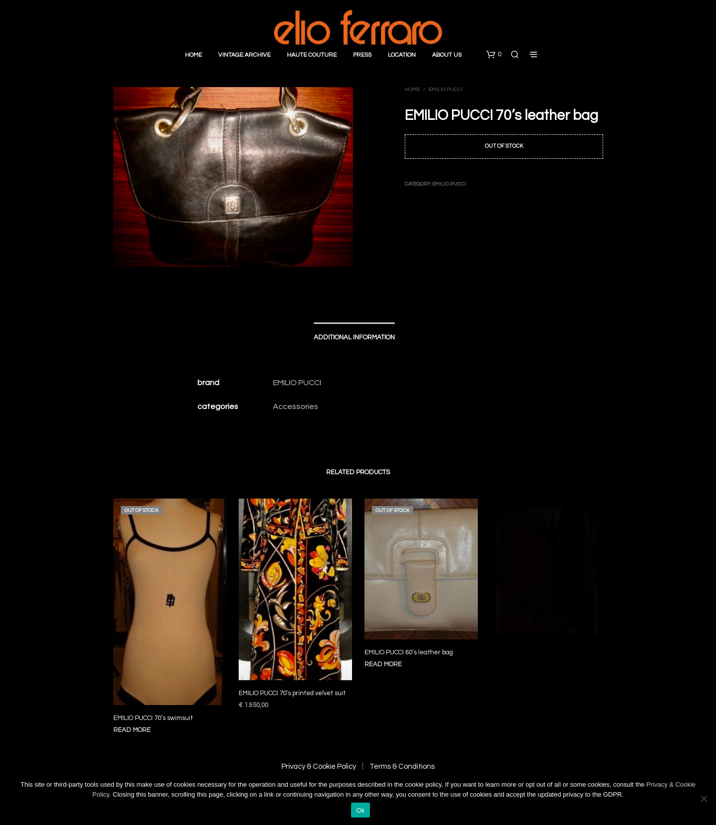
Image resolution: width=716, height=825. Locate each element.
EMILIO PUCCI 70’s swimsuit (153, 718)
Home (193, 55)
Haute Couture (312, 55)
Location (402, 55)
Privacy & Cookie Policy (318, 766)
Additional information (354, 337)
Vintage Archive (244, 55)
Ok (360, 810)
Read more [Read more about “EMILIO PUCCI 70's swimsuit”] (132, 729)
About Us (446, 55)
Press (362, 55)
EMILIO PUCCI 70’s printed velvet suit (292, 687)
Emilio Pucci (445, 89)
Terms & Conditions (402, 766)
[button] (493, 55)
